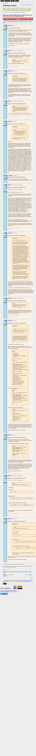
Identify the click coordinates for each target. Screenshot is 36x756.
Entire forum (5, 15)
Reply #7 (9, 235)
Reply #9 (9, 323)
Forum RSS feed (6, 592)
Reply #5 (10, 177)
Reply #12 (10, 521)
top (32, 579)
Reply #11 (10, 478)
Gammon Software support (11, 591)
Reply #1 (9, 53)
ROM (11, 15)
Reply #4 (9, 123)
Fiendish (21, 189)
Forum (17, 0)
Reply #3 (9, 103)
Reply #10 (10, 437)
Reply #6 (9, 187)
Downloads (7, 0)
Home (2, 0)
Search (12, 0)
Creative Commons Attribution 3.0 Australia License (23, 582)
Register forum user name (25, 4)
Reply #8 (9, 300)
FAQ (32, 4)
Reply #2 (9, 73)
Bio (16, 25)
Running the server (17, 15)
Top (8, 47)
